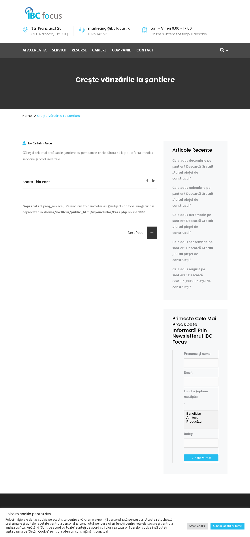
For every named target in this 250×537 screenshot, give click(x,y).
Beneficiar (201, 414)
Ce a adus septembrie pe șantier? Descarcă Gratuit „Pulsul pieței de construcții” (192, 251)
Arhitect (201, 418)
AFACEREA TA (35, 50)
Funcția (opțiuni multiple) (196, 394)
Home (27, 115)
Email (188, 372)
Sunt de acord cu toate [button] (227, 526)
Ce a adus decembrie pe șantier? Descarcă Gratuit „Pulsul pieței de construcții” (192, 170)
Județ (188, 434)
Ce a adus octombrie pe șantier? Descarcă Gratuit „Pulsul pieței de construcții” (192, 224)
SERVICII (59, 50)
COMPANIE (121, 50)
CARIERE (99, 50)
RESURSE (79, 50)
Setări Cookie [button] (197, 526)
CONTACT (145, 50)
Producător (201, 422)
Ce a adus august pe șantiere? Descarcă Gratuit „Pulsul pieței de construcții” (191, 278)
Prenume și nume (197, 354)
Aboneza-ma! (201, 458)
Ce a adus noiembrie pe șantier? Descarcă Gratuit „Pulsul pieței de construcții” (192, 197)
